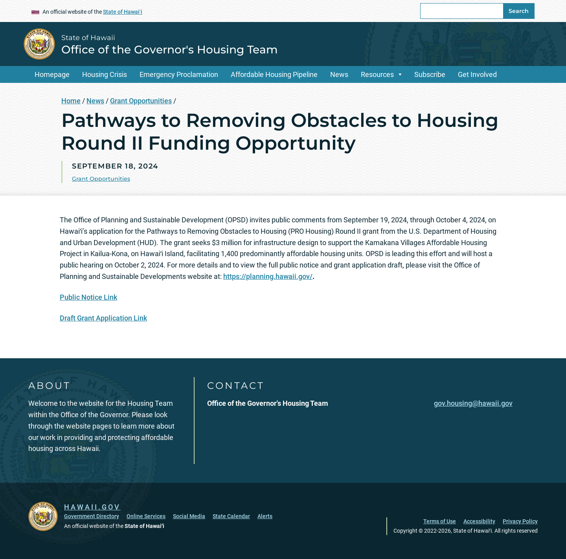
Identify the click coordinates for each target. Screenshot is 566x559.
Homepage (52, 74)
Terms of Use (439, 521)
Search (519, 11)
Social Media (189, 516)
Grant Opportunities (141, 101)
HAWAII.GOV (92, 507)
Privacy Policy (520, 521)
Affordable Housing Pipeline (274, 74)
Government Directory (91, 516)
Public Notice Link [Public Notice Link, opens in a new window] (88, 297)
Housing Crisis (104, 74)
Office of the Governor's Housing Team (169, 49)
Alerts (264, 516)
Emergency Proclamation (179, 74)
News (339, 74)
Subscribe (429, 74)
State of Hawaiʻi (122, 12)
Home (71, 101)
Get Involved (477, 74)
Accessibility (479, 521)
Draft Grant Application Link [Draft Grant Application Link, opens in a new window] (103, 318)
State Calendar (231, 516)
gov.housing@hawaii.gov (473, 403)
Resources (377, 74)
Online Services (146, 516)
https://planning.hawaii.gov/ (267, 276)
